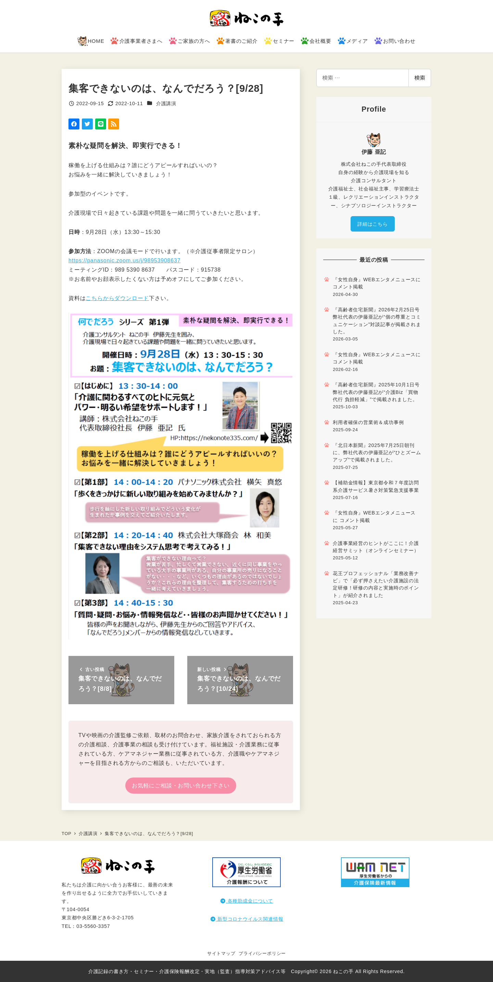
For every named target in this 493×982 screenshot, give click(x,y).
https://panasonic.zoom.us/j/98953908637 (124, 260)
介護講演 (166, 103)
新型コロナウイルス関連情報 (246, 919)
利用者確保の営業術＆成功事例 (368, 422)
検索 (419, 78)
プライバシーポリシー (262, 953)
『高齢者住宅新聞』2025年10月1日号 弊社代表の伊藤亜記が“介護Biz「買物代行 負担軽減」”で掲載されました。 (376, 392)
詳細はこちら (372, 224)
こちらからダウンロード (117, 298)
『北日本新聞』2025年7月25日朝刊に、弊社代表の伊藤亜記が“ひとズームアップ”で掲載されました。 (377, 453)
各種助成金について (246, 901)
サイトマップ (221, 953)
